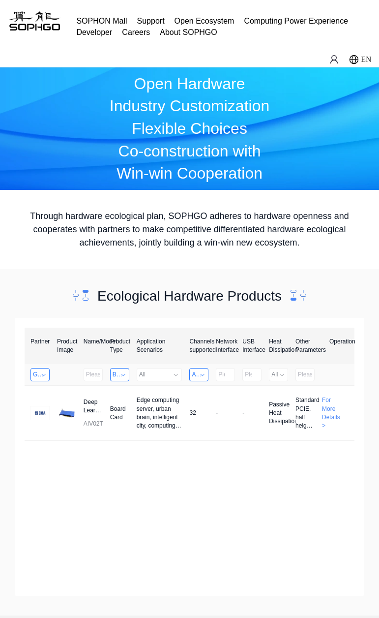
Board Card (121, 374)
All (159, 374)
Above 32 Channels (200, 374)
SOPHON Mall (101, 21)
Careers (136, 32)
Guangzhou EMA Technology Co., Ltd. (41, 374)
